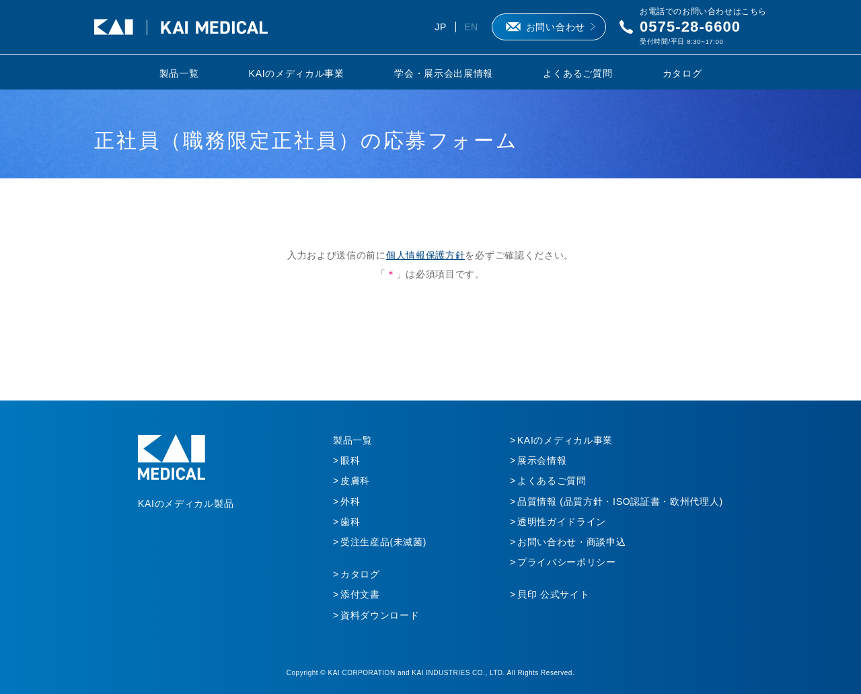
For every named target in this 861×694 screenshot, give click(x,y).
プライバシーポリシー (566, 562)
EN (471, 27)
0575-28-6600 (690, 26)
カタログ (682, 73)
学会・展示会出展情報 (443, 73)
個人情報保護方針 (425, 255)
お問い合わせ (555, 27)
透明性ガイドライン (561, 521)
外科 (350, 501)
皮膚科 (355, 480)
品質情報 (620, 501)
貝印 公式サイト (553, 594)
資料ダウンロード (380, 615)
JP (441, 27)
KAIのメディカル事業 (296, 73)
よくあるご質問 (577, 73)
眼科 (350, 460)
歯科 (350, 521)
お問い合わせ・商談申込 (571, 541)
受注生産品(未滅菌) (383, 541)
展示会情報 (542, 460)
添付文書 (360, 594)
